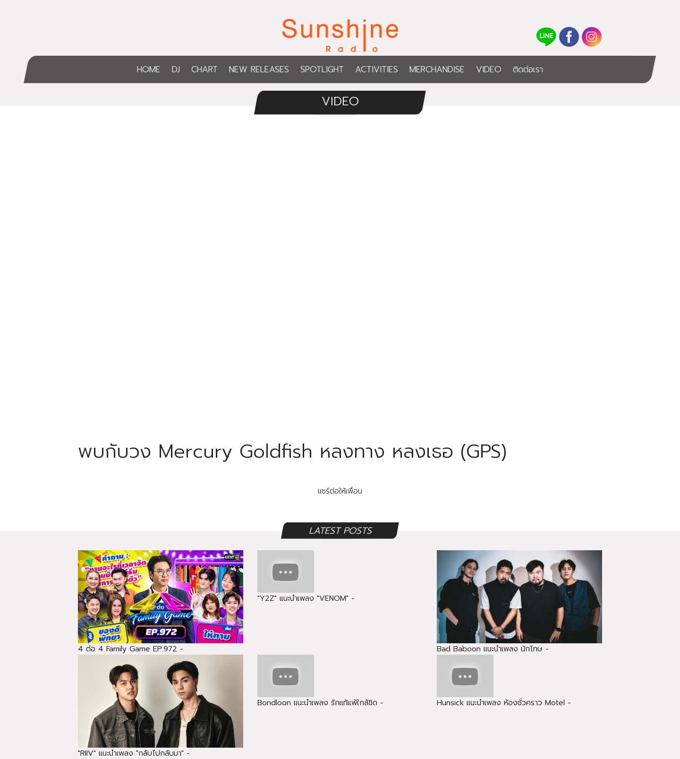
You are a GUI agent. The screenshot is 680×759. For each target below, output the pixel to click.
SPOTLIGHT (322, 69)
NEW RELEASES (259, 69)
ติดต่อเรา (528, 69)
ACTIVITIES (376, 69)
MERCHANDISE (437, 69)
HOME (149, 69)
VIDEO (489, 69)
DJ (176, 69)
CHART (204, 69)
